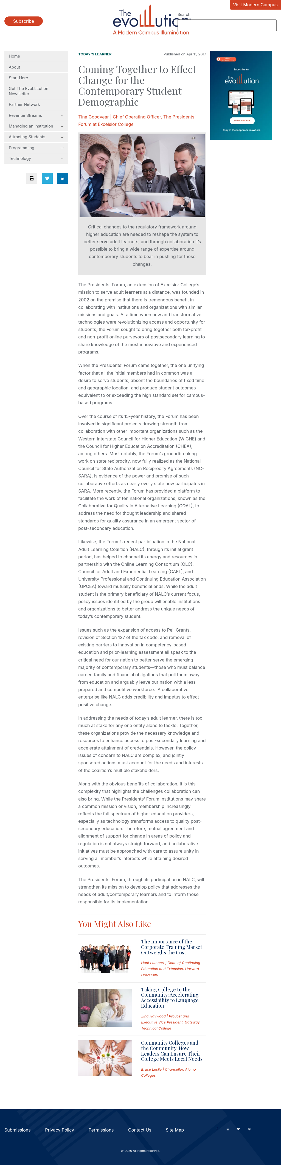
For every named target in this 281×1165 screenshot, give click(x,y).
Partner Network (24, 104)
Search (184, 14)
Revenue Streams (36, 115)
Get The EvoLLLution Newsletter (28, 91)
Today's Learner (94, 54)
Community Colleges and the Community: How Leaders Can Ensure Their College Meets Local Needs (172, 1050)
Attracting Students (36, 136)
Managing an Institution (36, 126)
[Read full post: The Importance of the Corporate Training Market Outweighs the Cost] (105, 958)
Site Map (175, 1130)
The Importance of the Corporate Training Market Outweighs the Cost (171, 947)
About (14, 67)
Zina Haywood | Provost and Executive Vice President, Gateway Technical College (170, 1022)
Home (14, 56)
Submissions (17, 1130)
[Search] (227, 25)
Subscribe (23, 21)
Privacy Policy (59, 1130)
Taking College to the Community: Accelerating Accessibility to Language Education (170, 997)
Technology (36, 158)
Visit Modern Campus (255, 4)
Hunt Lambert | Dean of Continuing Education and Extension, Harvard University (170, 968)
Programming (36, 147)
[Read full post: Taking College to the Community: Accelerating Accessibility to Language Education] (105, 1009)
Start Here (18, 77)
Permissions (101, 1130)
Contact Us (139, 1130)
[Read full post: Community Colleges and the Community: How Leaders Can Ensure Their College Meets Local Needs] (105, 1059)
